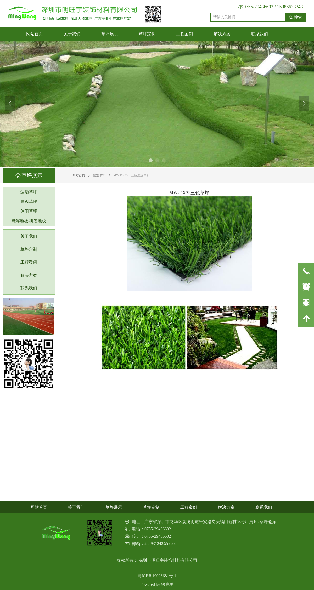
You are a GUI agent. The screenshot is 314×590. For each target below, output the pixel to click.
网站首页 (78, 175)
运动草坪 (28, 192)
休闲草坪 (28, 211)
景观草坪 (99, 175)
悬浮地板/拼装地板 (29, 221)
